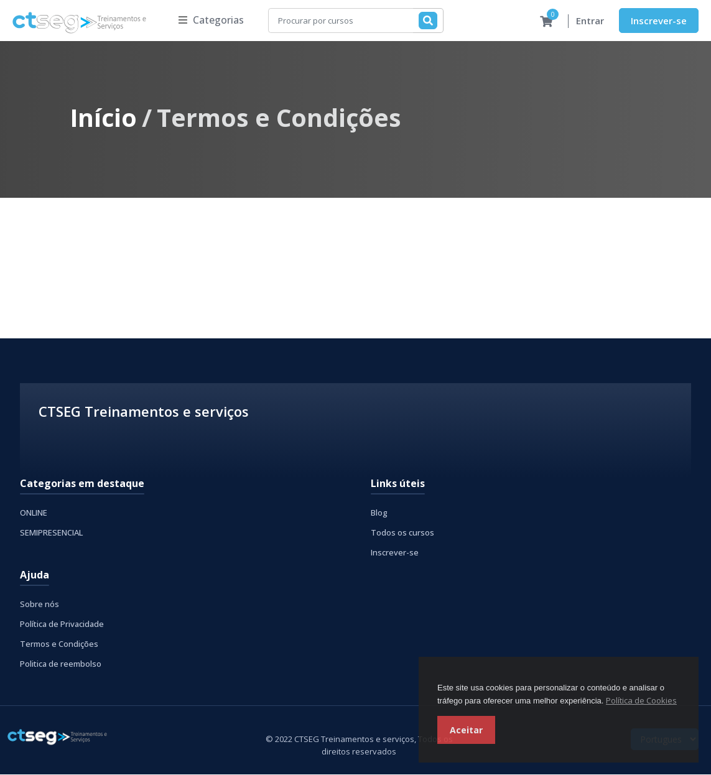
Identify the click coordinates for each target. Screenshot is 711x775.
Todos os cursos (402, 533)
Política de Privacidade (62, 624)
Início (103, 117)
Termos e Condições (59, 644)
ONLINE (33, 513)
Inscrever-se (659, 20)
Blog (379, 513)
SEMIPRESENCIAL (51, 533)
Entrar (590, 21)
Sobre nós (39, 604)
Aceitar (466, 730)
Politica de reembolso (60, 664)
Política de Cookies (641, 700)
